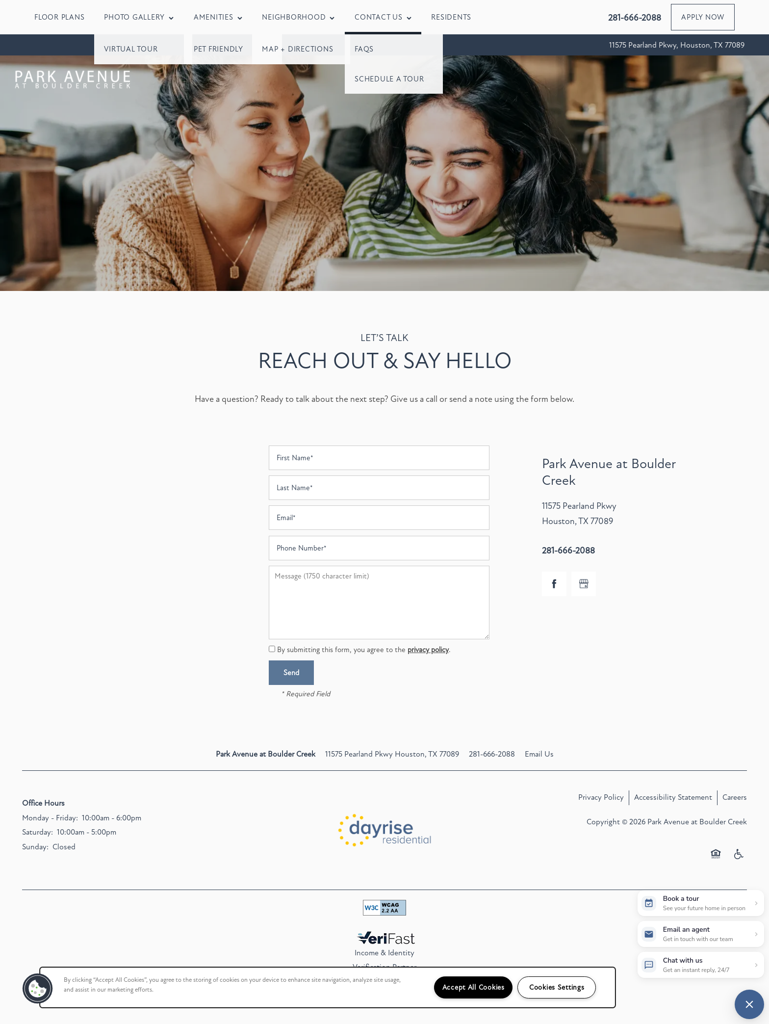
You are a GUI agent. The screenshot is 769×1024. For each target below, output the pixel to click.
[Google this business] (583, 584)
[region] (327, 987)
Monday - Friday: (50, 818)
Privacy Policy (601, 797)
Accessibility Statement (673, 797)
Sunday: (35, 847)
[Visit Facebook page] (554, 584)
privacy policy (428, 649)
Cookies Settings (557, 987)
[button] (703, 17)
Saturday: (37, 832)
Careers (734, 797)
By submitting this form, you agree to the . (364, 649)
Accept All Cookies (473, 987)
